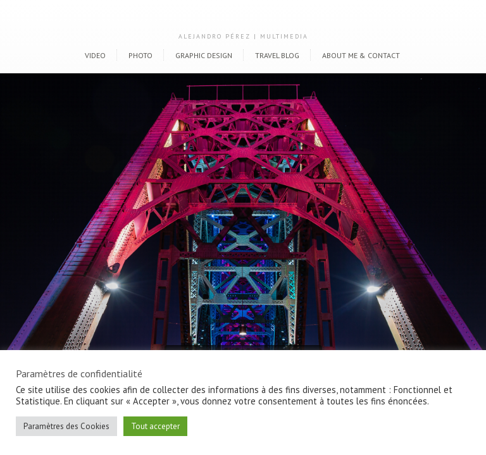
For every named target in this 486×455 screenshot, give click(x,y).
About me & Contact (361, 55)
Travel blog (277, 55)
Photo (140, 55)
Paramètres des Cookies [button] (66, 426)
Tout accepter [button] (155, 426)
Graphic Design (203, 55)
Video (95, 55)
